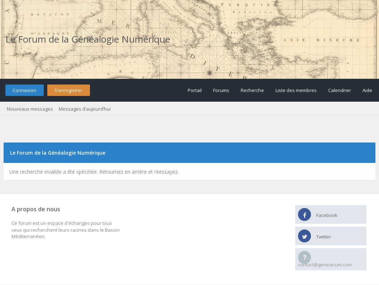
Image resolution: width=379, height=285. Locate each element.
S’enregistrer (68, 90)
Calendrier (339, 90)
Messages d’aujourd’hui (85, 109)
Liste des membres (296, 90)
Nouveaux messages (30, 109)
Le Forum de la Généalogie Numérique (87, 39)
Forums (221, 90)
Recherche (252, 90)
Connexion (24, 90)
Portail (195, 90)
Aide (367, 90)
